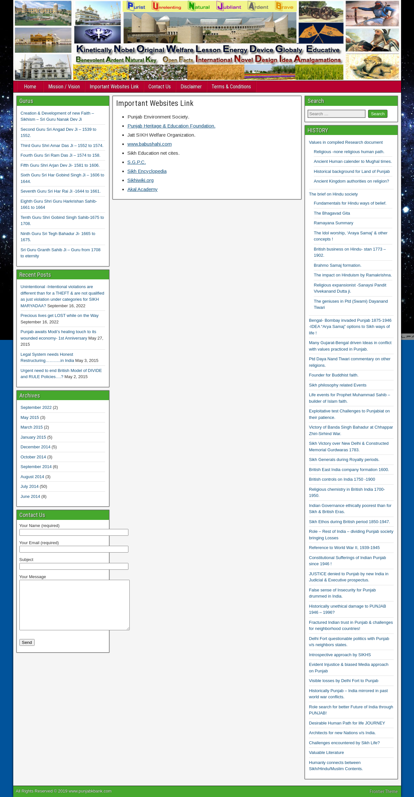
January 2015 (33, 437)
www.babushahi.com (149, 144)
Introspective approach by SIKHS (340, 654)
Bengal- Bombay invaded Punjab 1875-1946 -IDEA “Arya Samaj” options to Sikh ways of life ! (350, 326)
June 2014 (30, 496)
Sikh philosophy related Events (337, 385)
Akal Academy (142, 189)
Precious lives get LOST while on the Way (60, 315)
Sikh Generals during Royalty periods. (344, 459)
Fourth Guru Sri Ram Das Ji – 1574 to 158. (61, 155)
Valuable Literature (326, 752)
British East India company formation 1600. (349, 469)
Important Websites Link (114, 87)
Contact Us (159, 87)
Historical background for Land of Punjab (352, 171)
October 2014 (33, 457)
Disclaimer (191, 87)
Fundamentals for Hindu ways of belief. (350, 203)
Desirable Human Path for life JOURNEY (347, 723)
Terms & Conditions (231, 87)
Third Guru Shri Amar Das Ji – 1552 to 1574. (62, 145)
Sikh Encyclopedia (147, 171)
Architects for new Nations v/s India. (342, 732)
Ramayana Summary (333, 222)
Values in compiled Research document (346, 142)
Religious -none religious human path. (349, 151)
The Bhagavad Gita (332, 213)
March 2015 (32, 427)
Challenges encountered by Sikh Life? (344, 742)
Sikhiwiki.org (140, 180)
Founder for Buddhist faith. (333, 375)
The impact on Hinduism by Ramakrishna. (353, 275)
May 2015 (30, 417)
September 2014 (36, 466)
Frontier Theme (384, 791)
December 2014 (36, 446)
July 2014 (30, 486)
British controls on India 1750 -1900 (342, 479)
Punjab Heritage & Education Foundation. (171, 126)
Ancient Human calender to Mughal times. (353, 161)
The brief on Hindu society (333, 194)
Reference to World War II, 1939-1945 (344, 547)
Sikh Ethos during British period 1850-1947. (349, 521)
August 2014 (32, 476)
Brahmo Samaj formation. (337, 265)
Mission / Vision (64, 87)
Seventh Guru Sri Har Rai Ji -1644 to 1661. (61, 191)
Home (30, 87)
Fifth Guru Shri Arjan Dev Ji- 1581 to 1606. (60, 165)
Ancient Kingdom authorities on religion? (351, 181)
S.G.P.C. (136, 162)
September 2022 (36, 407)
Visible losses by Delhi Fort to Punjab (343, 680)
